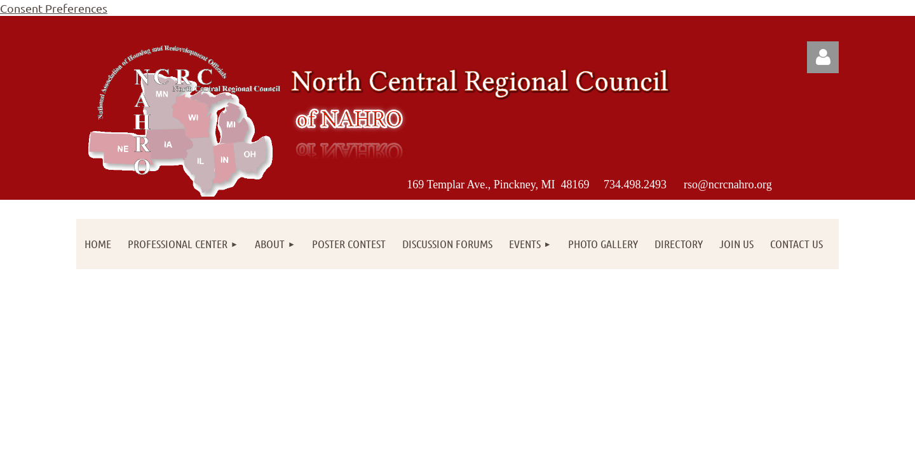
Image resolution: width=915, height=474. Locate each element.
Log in (823, 57)
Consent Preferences (53, 8)
